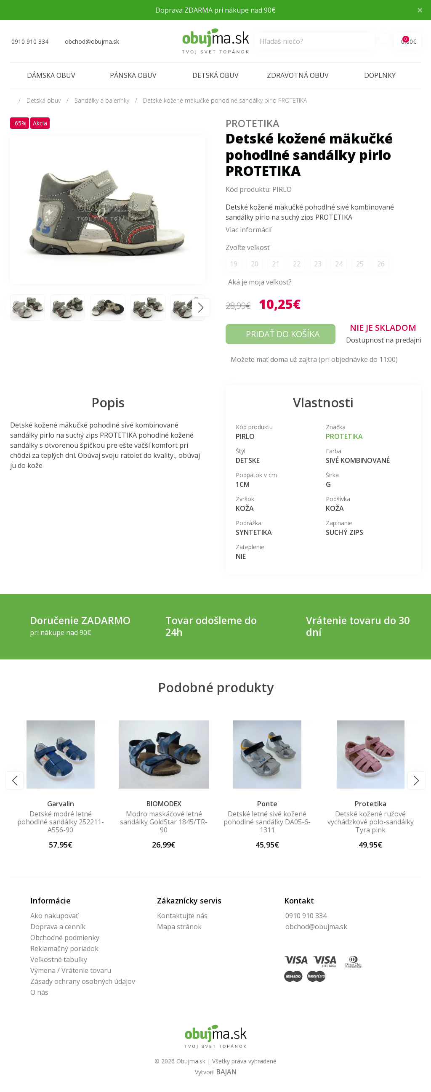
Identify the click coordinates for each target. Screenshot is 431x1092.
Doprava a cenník (57, 926)
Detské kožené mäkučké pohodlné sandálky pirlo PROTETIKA (225, 100)
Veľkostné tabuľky (58, 959)
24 (339, 263)
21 (275, 263)
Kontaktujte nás (182, 915)
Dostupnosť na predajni (383, 340)
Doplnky (380, 75)
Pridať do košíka (283, 334)
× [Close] (420, 9)
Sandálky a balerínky (101, 100)
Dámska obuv (51, 75)
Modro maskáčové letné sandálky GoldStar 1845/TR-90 (267, 821)
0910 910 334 (306, 915)
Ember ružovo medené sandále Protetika (60, 817)
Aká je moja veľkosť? (260, 282)
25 (360, 263)
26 (381, 263)
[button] (201, 307)
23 (318, 263)
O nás (39, 992)
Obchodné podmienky (64, 937)
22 (297, 263)
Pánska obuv (133, 75)
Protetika (252, 123)
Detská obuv (215, 75)
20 (254, 263)
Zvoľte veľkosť (248, 247)
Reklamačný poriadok (64, 948)
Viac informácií (248, 229)
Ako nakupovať (54, 915)
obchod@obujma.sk (316, 926)
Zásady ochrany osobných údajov (82, 981)
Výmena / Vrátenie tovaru (70, 970)
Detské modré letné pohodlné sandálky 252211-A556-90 (163, 821)
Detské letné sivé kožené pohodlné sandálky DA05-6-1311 (370, 821)
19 (233, 263)
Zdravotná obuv (298, 75)
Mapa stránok (179, 926)
